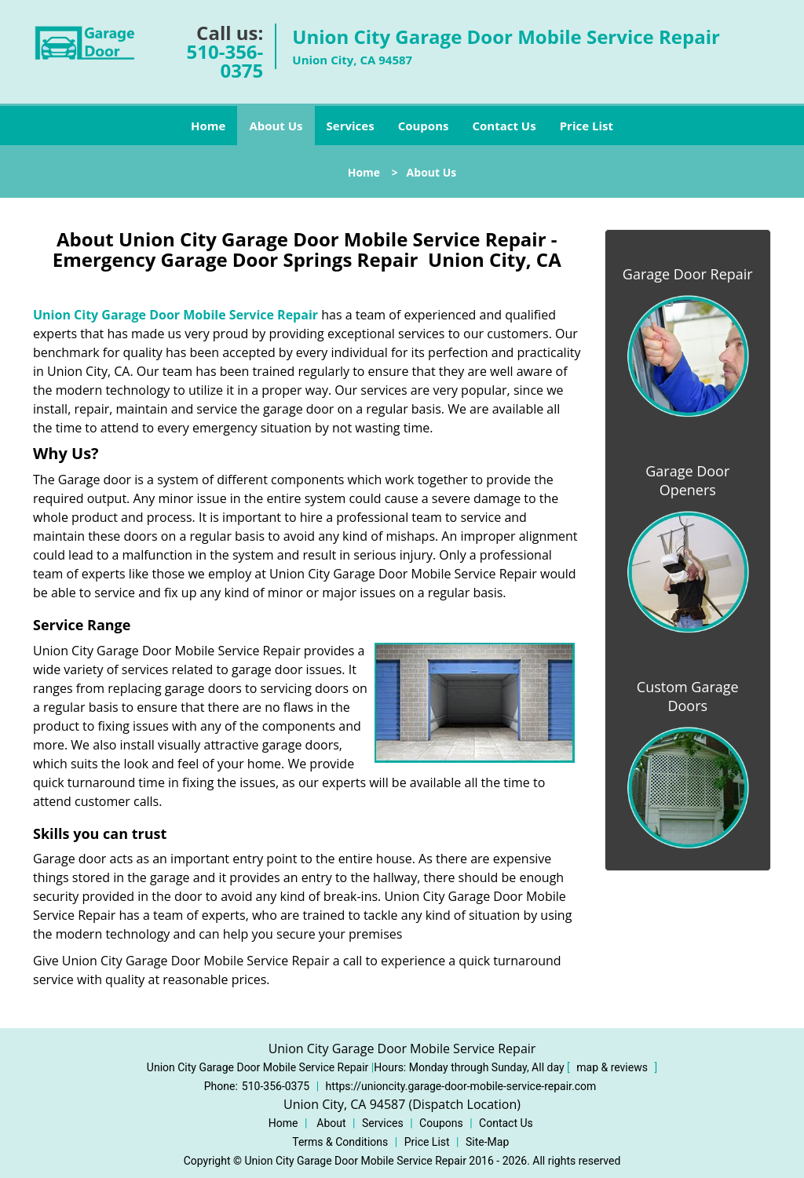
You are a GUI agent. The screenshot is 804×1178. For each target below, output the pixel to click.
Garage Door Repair (688, 273)
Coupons (423, 125)
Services (351, 125)
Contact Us (503, 125)
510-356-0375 (225, 60)
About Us (275, 125)
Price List (586, 125)
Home (208, 125)
